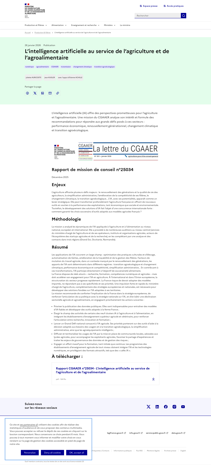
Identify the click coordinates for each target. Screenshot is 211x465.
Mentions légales (153, 451)
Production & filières (42, 32)
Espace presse (150, 6)
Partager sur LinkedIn (42, 93)
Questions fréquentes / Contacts (96, 451)
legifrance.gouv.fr (115, 433)
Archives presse (170, 451)
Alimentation (58, 25)
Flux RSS (139, 451)
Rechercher (183, 15)
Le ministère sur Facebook (166, 406)
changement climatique (82, 67)
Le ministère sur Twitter (148, 406)
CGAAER (54, 67)
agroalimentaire (42, 67)
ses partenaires (27, 424)
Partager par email (50, 93)
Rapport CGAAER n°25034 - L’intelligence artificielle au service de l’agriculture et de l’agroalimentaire (103, 370)
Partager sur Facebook (27, 93)
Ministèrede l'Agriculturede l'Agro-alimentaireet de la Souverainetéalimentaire (35, 10)
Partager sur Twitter (35, 93)
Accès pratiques (175, 6)
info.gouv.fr (134, 433)
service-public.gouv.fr (156, 433)
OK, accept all (76, 452)
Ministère (108, 25)
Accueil (28, 32)
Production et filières (34, 25)
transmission (66, 67)
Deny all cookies (52, 452)
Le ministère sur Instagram (174, 406)
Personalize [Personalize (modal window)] (30, 452)
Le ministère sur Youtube (183, 406)
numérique (29, 67)
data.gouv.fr (177, 433)
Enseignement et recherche (83, 25)
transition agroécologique (104, 67)
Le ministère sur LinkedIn (157, 406)
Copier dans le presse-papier (57, 93)
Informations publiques (123, 451)
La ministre (125, 25)
